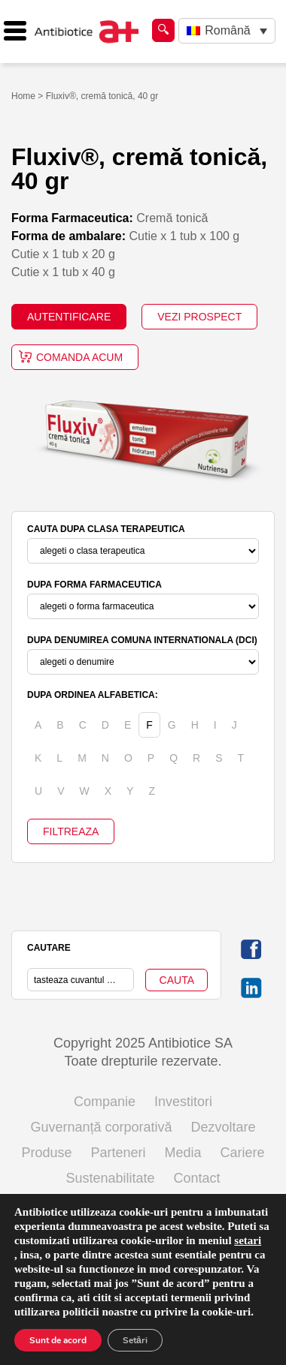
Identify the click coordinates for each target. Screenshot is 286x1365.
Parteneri (117, 1152)
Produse (46, 1152)
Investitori (183, 1101)
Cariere (243, 1152)
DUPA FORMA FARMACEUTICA (94, 584)
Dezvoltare (223, 1127)
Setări (135, 1340)
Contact (197, 1178)
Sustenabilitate (109, 1178)
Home (23, 96)
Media (183, 1152)
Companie (104, 1101)
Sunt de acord (58, 1340)
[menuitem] (226, 31)
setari (247, 1240)
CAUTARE (49, 948)
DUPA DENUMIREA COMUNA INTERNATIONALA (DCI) (142, 640)
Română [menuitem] (227, 30)
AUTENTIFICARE (69, 317)
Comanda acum (79, 357)
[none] (226, 31)
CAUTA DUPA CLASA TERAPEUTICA (106, 529)
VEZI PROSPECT (199, 317)
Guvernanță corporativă (101, 1127)
